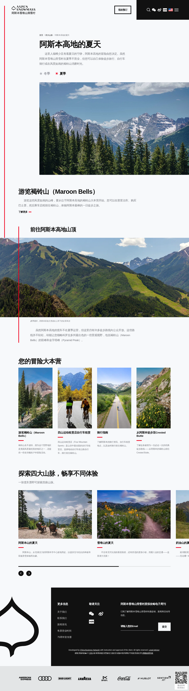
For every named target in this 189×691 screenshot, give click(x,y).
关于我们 (62, 612)
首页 (41, 35)
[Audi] (44, 678)
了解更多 (22, 212)
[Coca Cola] (124, 678)
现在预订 (122, 10)
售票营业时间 (64, 630)
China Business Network (90, 650)
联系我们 (62, 618)
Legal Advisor (154, 650)
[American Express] (25, 678)
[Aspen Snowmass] (23, 10)
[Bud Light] (64, 678)
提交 (164, 626)
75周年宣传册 (64, 637)
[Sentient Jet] (164, 678)
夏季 (63, 73)
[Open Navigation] (176, 10)
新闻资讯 (62, 624)
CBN (91, 653)
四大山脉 (49, 35)
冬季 (47, 73)
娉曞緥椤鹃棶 (147, 653)
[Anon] (104, 678)
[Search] (148, 10)
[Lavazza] (84, 678)
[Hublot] (144, 678)
